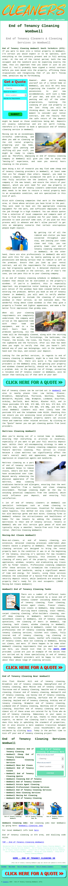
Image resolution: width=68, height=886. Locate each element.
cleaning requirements (24, 646)
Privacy (64, 866)
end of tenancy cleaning (53, 156)
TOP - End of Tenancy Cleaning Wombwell (23, 842)
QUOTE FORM (59, 649)
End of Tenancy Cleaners (44, 866)
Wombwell (56, 391)
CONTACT (51, 20)
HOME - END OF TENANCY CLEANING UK (34, 858)
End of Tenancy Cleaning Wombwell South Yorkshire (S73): (34, 48)
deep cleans (28, 638)
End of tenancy (10, 391)
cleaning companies (55, 565)
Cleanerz (6, 882)
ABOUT (43, 20)
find (11, 681)
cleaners (26, 410)
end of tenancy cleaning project (35, 733)
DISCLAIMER (60, 20)
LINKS (36, 20)
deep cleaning (25, 482)
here (29, 731)
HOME (29, 20)
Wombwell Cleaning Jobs (31, 826)
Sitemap (3, 866)
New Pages (12, 866)
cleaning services (41, 660)
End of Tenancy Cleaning (25, 866)
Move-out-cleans (10, 540)
